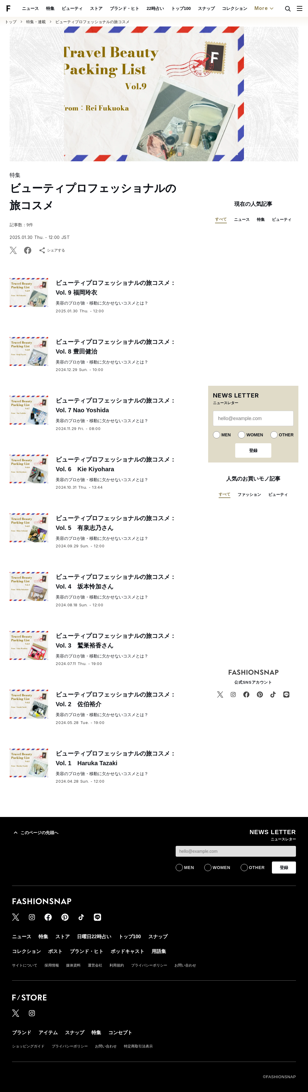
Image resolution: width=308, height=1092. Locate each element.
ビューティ (72, 8)
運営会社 (95, 965)
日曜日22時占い (94, 936)
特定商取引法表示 (138, 1046)
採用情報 (52, 965)
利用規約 (116, 965)
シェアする (51, 250)
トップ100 (181, 8)
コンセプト (120, 1032)
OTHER (286, 434)
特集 (50, 8)
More (264, 8)
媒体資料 (73, 965)
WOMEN (254, 434)
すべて (221, 219)
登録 (253, 450)
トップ (11, 22)
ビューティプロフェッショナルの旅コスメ (92, 22)
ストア (96, 8)
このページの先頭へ (35, 832)
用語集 (159, 951)
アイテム (48, 1032)
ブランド (21, 1032)
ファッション (249, 494)
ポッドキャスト (127, 951)
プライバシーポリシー (149, 965)
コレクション (234, 8)
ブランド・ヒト (124, 8)
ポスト (55, 951)
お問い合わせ (185, 965)
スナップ (206, 8)
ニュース (30, 8)
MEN (226, 434)
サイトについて (24, 965)
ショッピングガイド (28, 1046)
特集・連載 (36, 22)
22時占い (155, 8)
